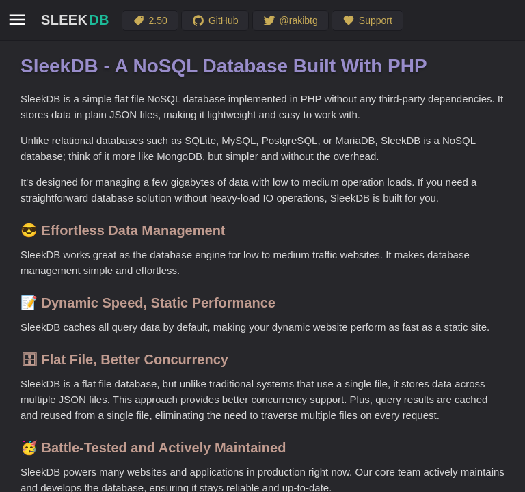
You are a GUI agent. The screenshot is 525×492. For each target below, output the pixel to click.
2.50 (150, 20)
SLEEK (75, 19)
